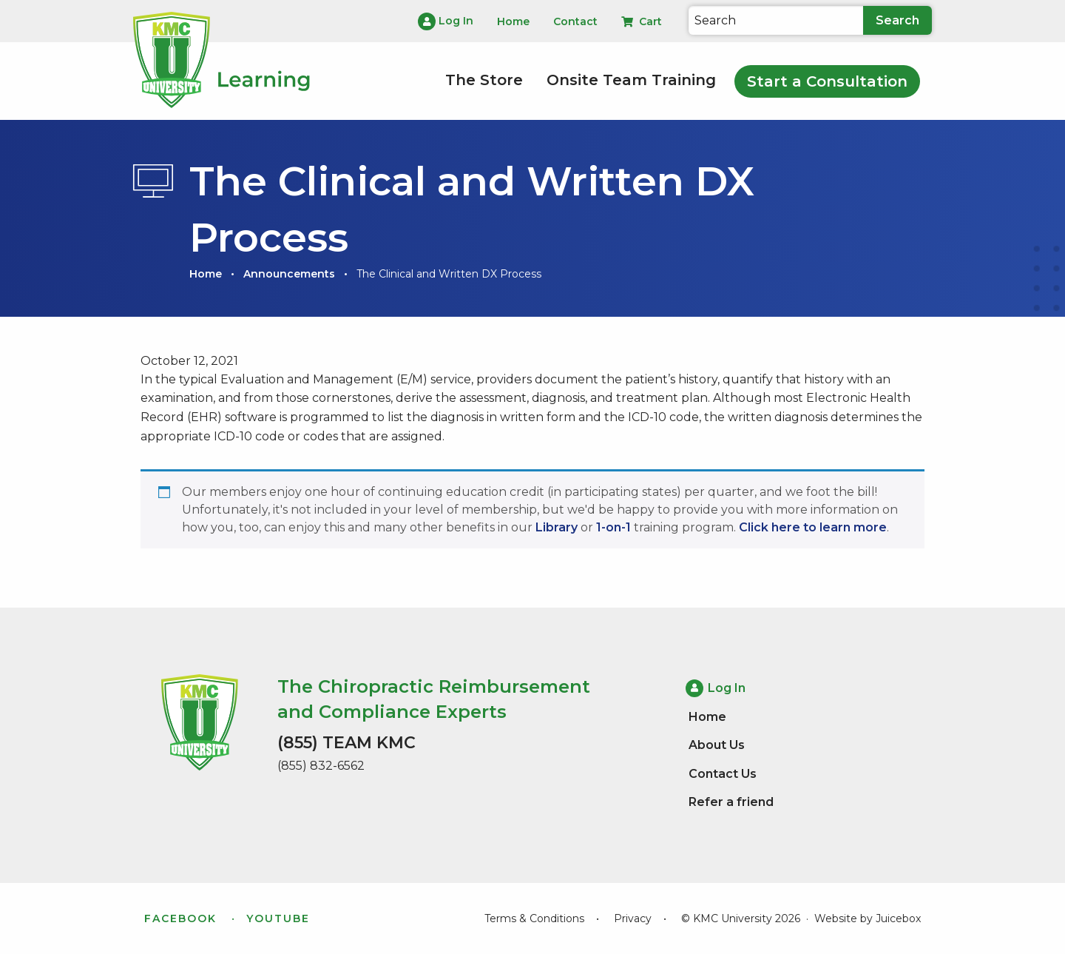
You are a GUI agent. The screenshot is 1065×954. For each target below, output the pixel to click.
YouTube (278, 918)
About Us (717, 745)
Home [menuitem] (513, 21)
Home (205, 274)
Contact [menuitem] (575, 21)
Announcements (289, 274)
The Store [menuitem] (484, 80)
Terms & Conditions (534, 918)
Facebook (180, 918)
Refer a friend (731, 802)
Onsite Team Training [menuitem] (631, 80)
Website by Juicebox (867, 918)
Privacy (633, 918)
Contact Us (723, 774)
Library (556, 527)
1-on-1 (613, 527)
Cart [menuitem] (641, 21)
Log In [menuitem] (445, 21)
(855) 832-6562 (321, 766)
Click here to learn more (813, 527)
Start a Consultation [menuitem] (827, 81)
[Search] (776, 20)
